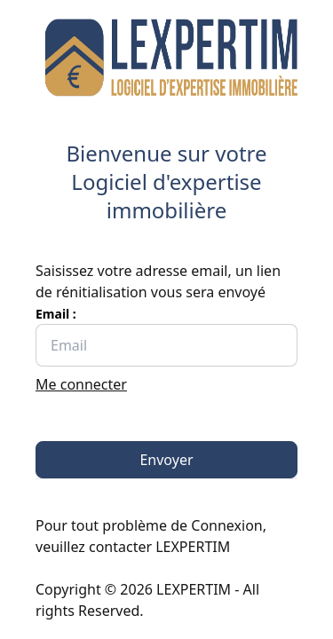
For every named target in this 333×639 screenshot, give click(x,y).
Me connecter (81, 384)
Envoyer (166, 459)
